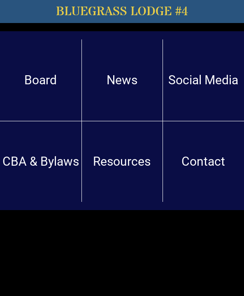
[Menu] (11, 11)
